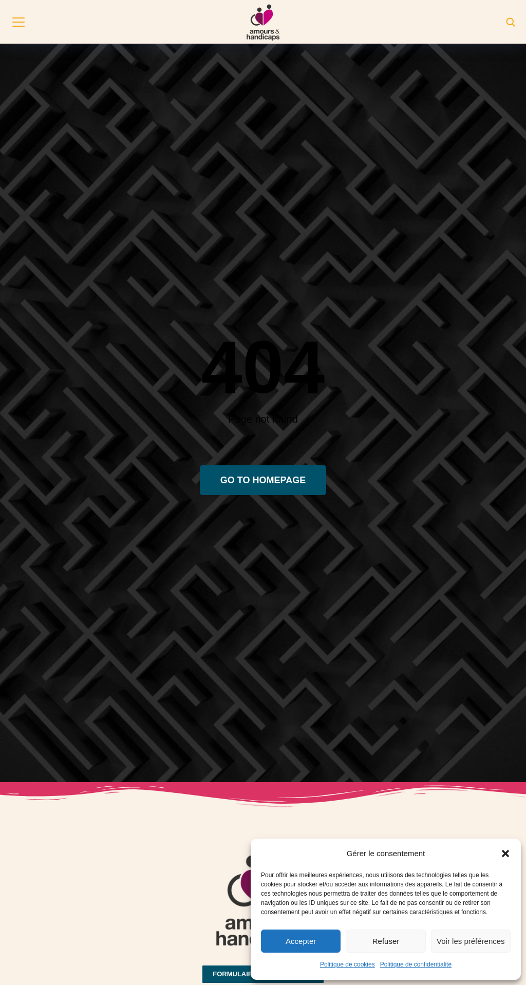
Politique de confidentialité (416, 964)
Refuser (386, 941)
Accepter (301, 941)
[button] (505, 853)
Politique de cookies (347, 964)
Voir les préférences (471, 941)
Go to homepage (263, 480)
